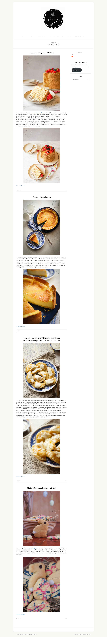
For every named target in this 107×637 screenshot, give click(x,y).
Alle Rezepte (41, 37)
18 (66, 481)
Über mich (30, 37)
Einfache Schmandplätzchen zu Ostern (41, 488)
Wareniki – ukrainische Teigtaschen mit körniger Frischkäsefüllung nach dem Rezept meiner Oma (42, 339)
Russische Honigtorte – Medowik (42, 53)
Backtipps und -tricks (80, 37)
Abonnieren (76, 70)
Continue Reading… (21, 186)
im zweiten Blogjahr (31, 548)
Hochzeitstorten (54, 37)
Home (23, 37)
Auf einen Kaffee (67, 37)
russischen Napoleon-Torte (37, 113)
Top (90, 634)
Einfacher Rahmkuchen (42, 197)
